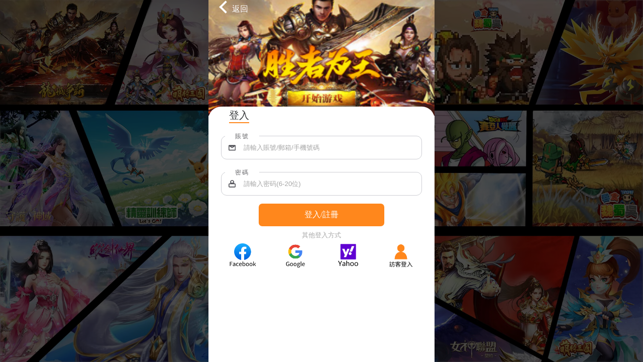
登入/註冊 (321, 214)
